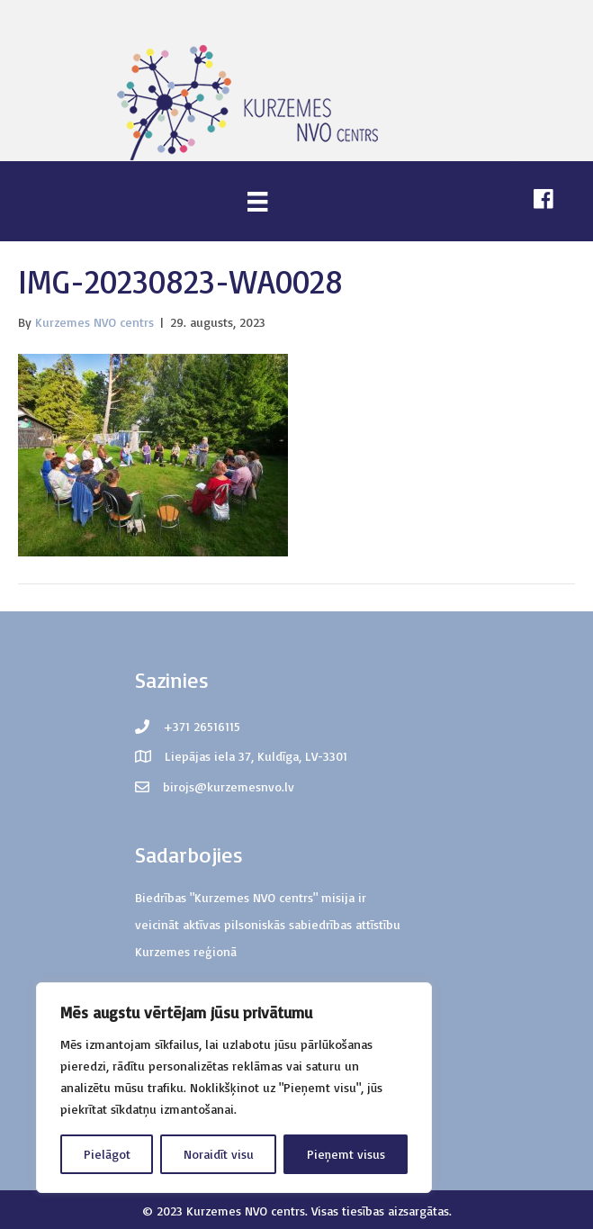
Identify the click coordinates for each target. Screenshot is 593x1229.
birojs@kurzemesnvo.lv (228, 786)
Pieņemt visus (346, 1153)
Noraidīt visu (219, 1153)
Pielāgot (107, 1153)
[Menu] (257, 201)
